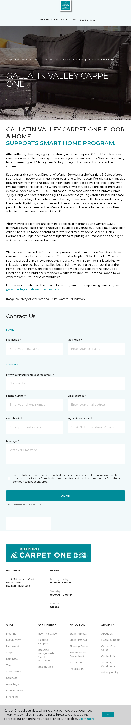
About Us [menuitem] (107, 633)
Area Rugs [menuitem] (12, 684)
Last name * (75, 340)
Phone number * (16, 396)
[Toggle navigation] (5, 7)
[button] (118, 7)
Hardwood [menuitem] (12, 646)
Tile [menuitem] (8, 665)
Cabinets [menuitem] (11, 677)
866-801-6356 (87, 19)
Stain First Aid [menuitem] (78, 640)
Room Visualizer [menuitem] (48, 633)
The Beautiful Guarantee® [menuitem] (78, 654)
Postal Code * (14, 418)
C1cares (43, 59)
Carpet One (13, 59)
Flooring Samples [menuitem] (43, 641)
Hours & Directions (18, 586)
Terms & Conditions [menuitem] (108, 664)
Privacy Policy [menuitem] (110, 672)
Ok (108, 714)
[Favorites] (122, 7)
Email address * (77, 396)
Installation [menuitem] (77, 668)
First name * (13, 340)
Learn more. (86, 718)
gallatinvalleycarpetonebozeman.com (32, 289)
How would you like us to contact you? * (30, 375)
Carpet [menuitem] (10, 652)
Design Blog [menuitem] (45, 666)
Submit (65, 495)
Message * (12, 441)
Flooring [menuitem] (11, 633)
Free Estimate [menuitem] (15, 690)
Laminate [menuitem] (12, 658)
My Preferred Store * (80, 418)
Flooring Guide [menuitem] (79, 646)
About (29, 59)
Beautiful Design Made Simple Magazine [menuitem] (46, 655)
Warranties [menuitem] (76, 662)
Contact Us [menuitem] (108, 656)
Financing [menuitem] (12, 696)
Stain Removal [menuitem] (78, 633)
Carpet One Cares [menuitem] (108, 648)
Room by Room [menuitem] (110, 640)
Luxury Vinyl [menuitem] (13, 640)
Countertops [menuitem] (14, 671)
